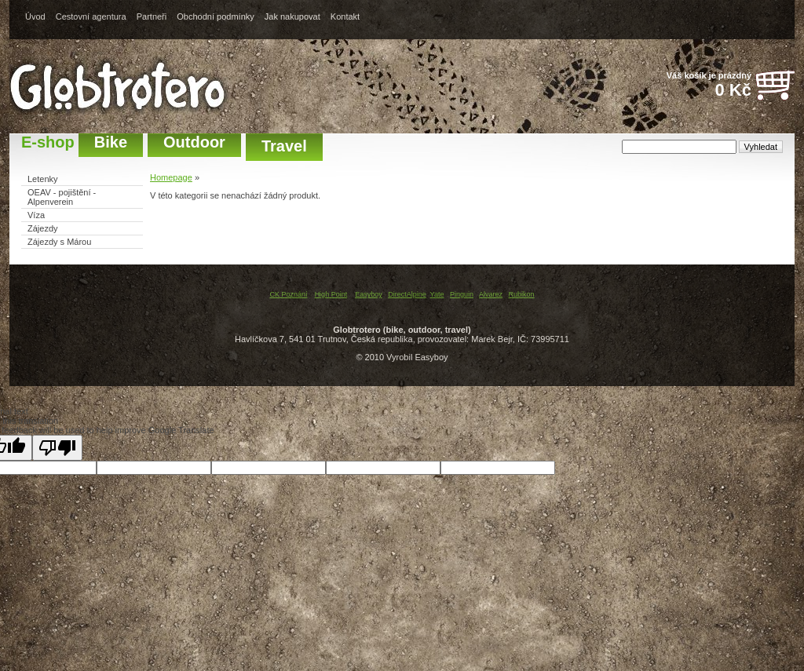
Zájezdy (42, 228)
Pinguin (461, 294)
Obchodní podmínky (215, 16)
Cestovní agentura (91, 16)
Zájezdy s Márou (59, 241)
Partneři (152, 16)
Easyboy (368, 294)
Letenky (42, 179)
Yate (437, 294)
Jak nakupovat (292, 16)
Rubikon (522, 294)
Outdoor (194, 142)
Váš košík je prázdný (700, 85)
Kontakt (345, 16)
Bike (110, 142)
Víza (36, 215)
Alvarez (490, 294)
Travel (284, 146)
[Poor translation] (57, 448)
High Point (331, 294)
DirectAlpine (407, 294)
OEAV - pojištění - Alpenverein (61, 197)
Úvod (35, 16)
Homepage (171, 177)
